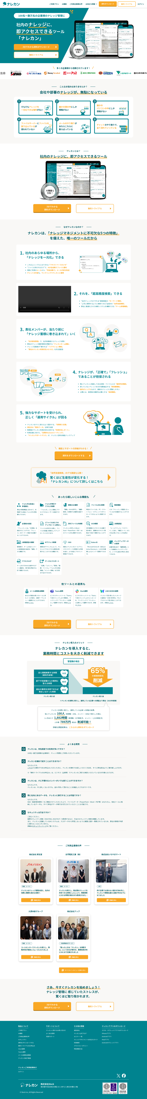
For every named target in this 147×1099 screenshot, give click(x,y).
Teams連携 (21, 1052)
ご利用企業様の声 (23, 1036)
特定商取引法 (78, 1049)
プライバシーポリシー (81, 1046)
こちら (31, 603)
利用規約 (77, 1043)
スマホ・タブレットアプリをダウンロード (115, 1030)
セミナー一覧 (78, 1036)
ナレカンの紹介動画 (24, 1058)
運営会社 (77, 1030)
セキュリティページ (39, 826)
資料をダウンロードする (26, 1043)
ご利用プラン (22, 1030)
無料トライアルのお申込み (26, 1046)
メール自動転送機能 (24, 1055)
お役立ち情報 (90, 4)
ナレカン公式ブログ (80, 1033)
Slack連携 (21, 1049)
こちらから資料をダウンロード (81, 727)
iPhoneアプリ (106, 1033)
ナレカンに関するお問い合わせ (56, 1030)
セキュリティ (22, 1040)
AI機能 (20, 1033)
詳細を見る (36, 900)
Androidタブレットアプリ (110, 1043)
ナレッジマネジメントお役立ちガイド (86, 1040)
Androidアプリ (107, 1036)
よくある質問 (50, 1033)
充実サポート (50, 1036)
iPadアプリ (105, 1040)
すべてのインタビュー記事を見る (73, 970)
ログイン (21, 1072)
